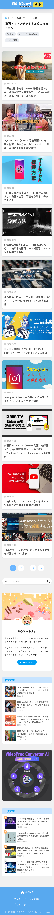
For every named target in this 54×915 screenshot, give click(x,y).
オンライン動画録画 (28, 34)
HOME (27, 892)
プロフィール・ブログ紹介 (27, 898)
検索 (48, 581)
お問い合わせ (27, 662)
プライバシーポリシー (27, 905)
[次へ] (41, 568)
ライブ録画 (12, 40)
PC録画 (10, 34)
